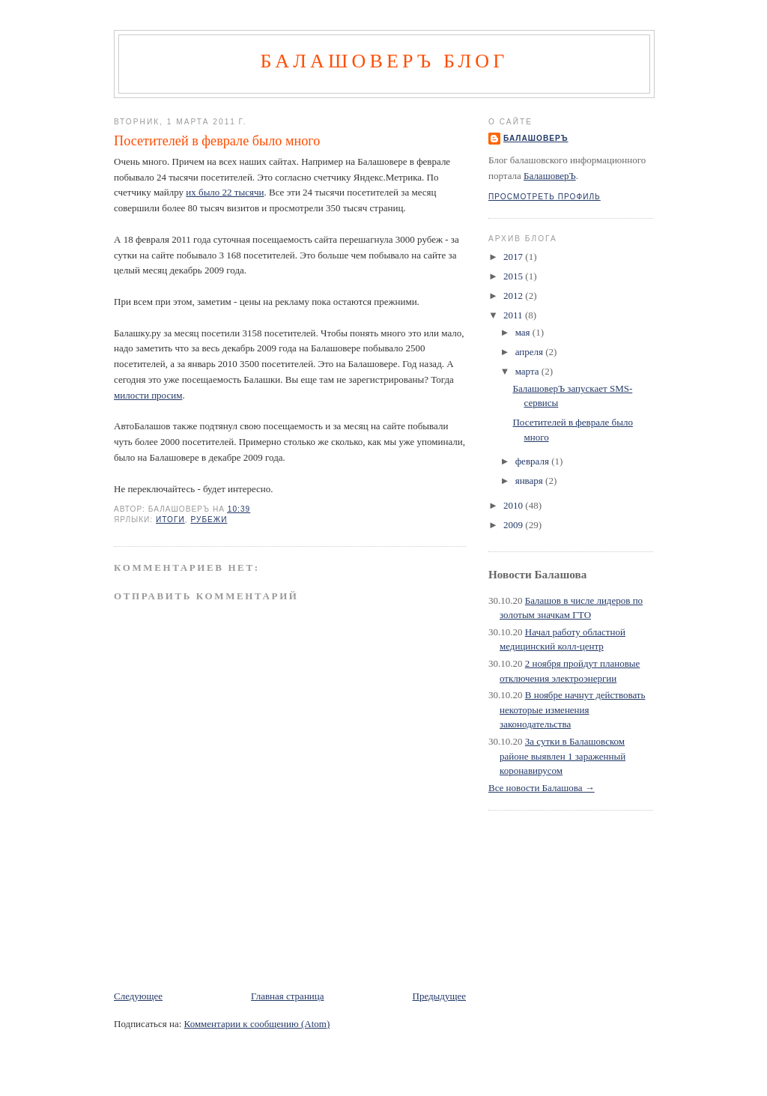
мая (524, 332)
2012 (514, 295)
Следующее (138, 996)
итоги (170, 519)
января (530, 480)
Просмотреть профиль (544, 197)
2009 (514, 524)
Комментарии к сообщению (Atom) (257, 1023)
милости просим (148, 395)
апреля (530, 351)
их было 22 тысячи (225, 192)
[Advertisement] (289, 955)
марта (528, 371)
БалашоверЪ (536, 138)
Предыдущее (440, 996)
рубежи (208, 519)
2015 (514, 276)
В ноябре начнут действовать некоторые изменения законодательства (572, 709)
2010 (514, 505)
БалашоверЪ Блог (384, 61)
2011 (514, 315)
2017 (514, 256)
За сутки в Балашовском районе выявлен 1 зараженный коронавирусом (562, 756)
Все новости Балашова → (541, 787)
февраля (533, 461)
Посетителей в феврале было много (217, 140)
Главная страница (287, 996)
